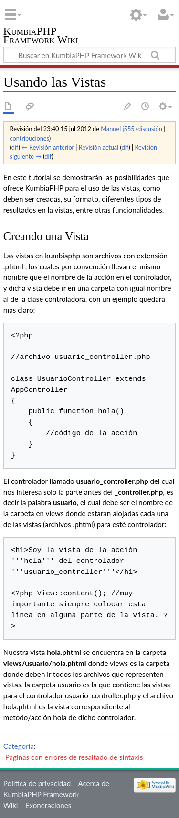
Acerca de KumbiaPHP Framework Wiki (56, 794)
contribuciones (29, 138)
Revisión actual (98, 147)
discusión (149, 129)
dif (15, 147)
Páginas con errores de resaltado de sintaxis (74, 757)
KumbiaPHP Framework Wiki (40, 36)
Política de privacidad (37, 783)
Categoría (18, 746)
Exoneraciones (48, 805)
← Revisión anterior (47, 147)
